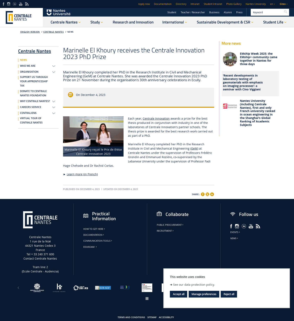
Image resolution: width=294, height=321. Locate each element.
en (271, 4)
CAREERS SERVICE (30, 107)
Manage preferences (204, 294)
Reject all (229, 294)
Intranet (194, 4)
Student (171, 12)
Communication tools (98, 240)
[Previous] (18, 288)
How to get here (94, 229)
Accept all (178, 294)
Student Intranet (213, 4)
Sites (283, 4)
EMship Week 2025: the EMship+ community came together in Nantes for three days (258, 59)
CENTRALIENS (28, 113)
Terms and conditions (131, 317)
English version (30, 32)
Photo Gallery (234, 4)
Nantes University (256, 4)
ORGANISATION (29, 71)
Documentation (163, 4)
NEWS (70, 32)
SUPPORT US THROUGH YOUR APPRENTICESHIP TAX (34, 81)
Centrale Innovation (156, 118)
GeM (194, 148)
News (234, 238)
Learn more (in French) (82, 174)
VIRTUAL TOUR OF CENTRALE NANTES (31, 120)
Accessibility (166, 317)
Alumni (228, 12)
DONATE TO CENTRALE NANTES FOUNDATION (33, 93)
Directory (181, 4)
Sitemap (152, 317)
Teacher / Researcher (193, 12)
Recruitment (165, 230)
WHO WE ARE (28, 66)
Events (235, 232)
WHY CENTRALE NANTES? (35, 101)
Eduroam (90, 246)
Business (214, 12)
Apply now (144, 4)
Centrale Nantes (53, 32)
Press (239, 12)
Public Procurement (170, 224)
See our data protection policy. (194, 285)
